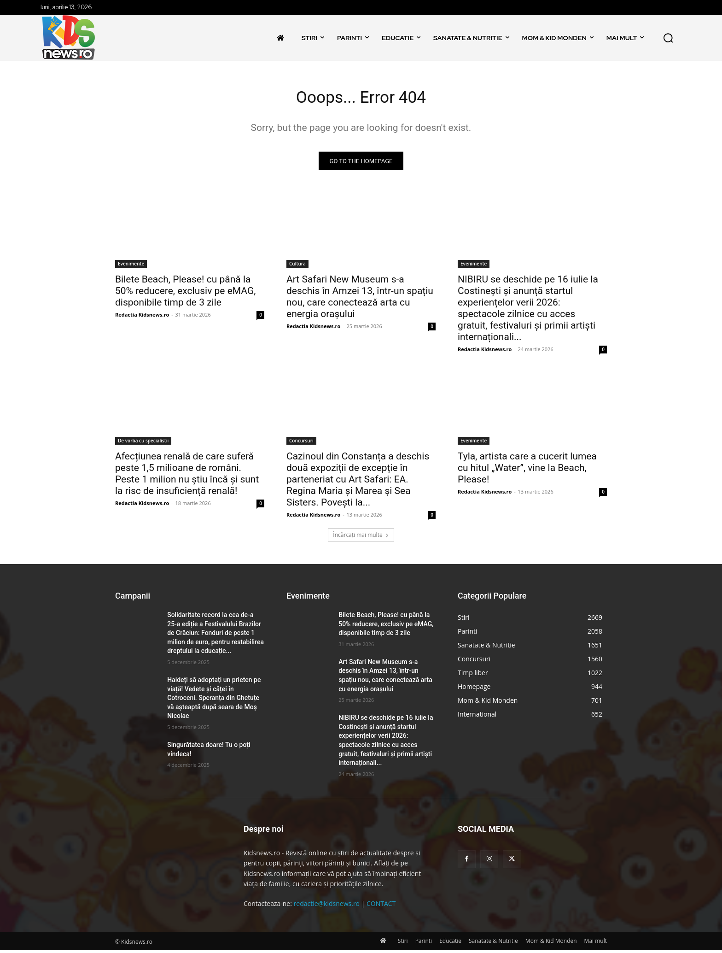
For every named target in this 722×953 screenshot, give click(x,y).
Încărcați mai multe (361, 538)
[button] (668, 37)
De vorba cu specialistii (143, 444)
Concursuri (301, 444)
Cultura (297, 267)
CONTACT (381, 906)
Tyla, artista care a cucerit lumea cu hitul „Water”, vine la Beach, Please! (527, 471)
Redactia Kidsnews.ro (142, 317)
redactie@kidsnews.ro (327, 906)
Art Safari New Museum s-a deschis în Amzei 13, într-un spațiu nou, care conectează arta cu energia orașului (359, 300)
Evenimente (131, 267)
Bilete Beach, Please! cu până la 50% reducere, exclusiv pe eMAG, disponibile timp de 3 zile (185, 294)
